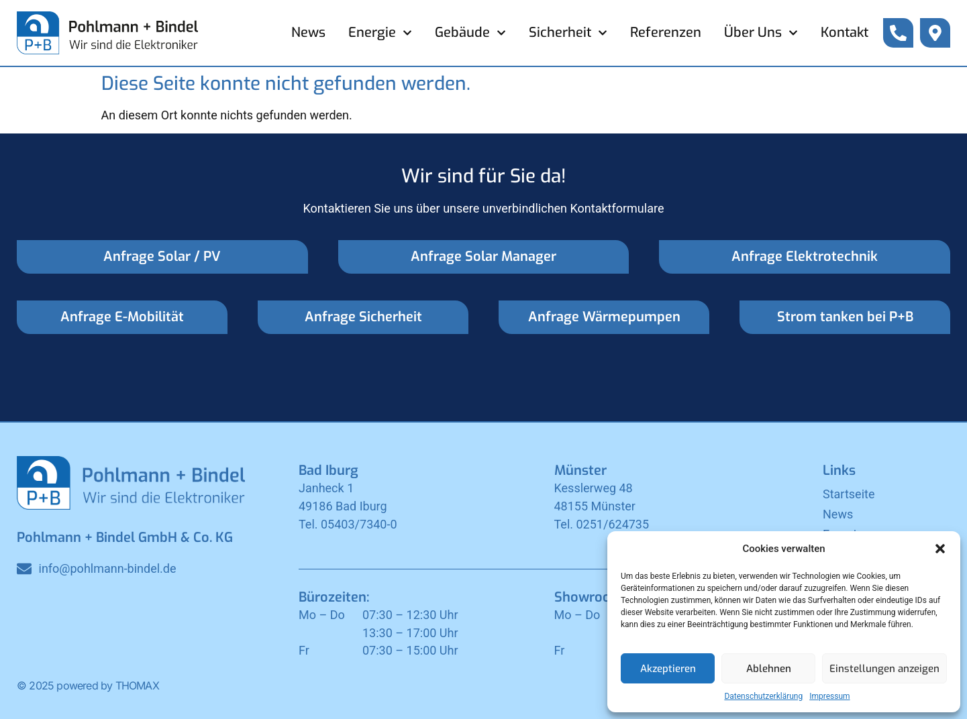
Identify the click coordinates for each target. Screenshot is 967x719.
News (308, 32)
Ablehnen (768, 668)
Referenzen (665, 32)
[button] (940, 548)
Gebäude (470, 32)
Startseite (848, 494)
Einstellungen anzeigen (884, 668)
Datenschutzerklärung (763, 696)
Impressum (829, 696)
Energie (380, 32)
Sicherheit (568, 32)
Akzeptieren (668, 668)
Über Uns (761, 32)
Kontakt (844, 32)
